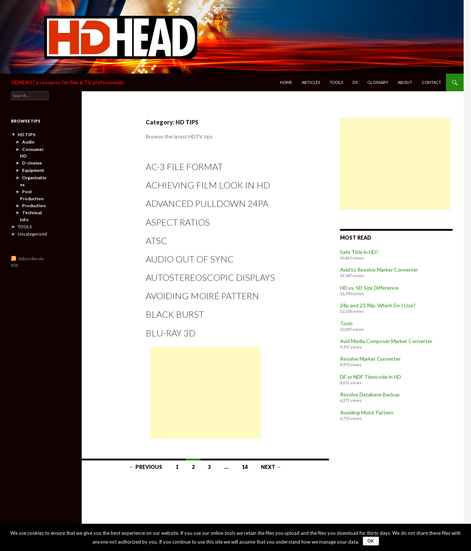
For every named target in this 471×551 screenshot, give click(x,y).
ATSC (156, 240)
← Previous (145, 467)
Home (286, 82)
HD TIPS (26, 134)
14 (245, 467)
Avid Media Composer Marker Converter (386, 341)
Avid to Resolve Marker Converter (379, 269)
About (405, 82)
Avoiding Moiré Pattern (202, 295)
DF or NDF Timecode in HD (370, 377)
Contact (431, 82)
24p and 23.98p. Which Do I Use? (377, 305)
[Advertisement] (205, 393)
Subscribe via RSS (27, 262)
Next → (271, 467)
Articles (311, 82)
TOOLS (25, 226)
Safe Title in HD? (359, 252)
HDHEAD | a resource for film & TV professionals (67, 82)
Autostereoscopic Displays (210, 277)
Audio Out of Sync (190, 259)
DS (355, 82)
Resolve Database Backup (370, 394)
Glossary (377, 82)
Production (34, 205)
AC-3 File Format (184, 166)
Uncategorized (32, 234)
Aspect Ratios (178, 222)
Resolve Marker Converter (370, 359)
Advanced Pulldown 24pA (207, 203)
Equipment (33, 170)
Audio (28, 142)
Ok (371, 541)
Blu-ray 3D (170, 333)
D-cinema (32, 163)
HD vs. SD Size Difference (369, 288)
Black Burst (175, 314)
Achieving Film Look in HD (208, 185)
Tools (336, 82)
